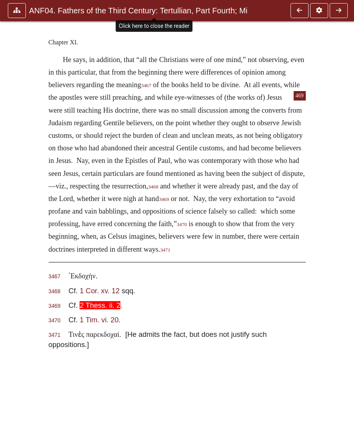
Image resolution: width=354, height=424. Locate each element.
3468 (153, 187)
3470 (182, 224)
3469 (164, 199)
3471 (165, 250)
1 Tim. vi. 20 (99, 320)
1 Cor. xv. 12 (100, 291)
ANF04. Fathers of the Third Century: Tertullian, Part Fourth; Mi (138, 10)
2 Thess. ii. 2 (100, 305)
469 (300, 96)
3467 (146, 85)
